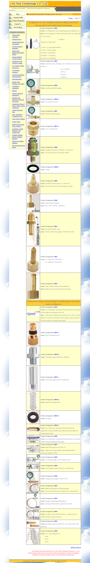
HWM (17, 136)
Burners (14, 91)
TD (18, 83)
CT (18, 125)
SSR (18, 75)
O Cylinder (17, 62)
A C (17, 115)
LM (18, 52)
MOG (17, 58)
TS (18, 105)
